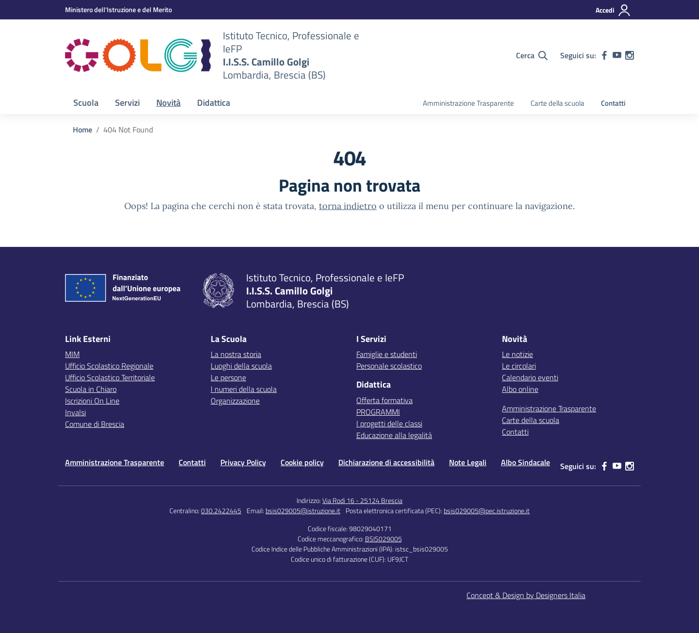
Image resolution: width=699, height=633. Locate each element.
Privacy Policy (243, 462)
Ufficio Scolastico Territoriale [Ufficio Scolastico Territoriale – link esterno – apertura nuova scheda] (110, 377)
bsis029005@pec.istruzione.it (487, 510)
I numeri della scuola (244, 389)
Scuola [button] (86, 102)
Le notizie (517, 354)
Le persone (228, 377)
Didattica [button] (213, 102)
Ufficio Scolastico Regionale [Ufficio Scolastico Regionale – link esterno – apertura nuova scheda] (109, 366)
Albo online (520, 389)
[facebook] (604, 55)
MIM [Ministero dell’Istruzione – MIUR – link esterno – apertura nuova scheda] (72, 354)
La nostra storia (236, 354)
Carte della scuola (557, 103)
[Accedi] (613, 10)
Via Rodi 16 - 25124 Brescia (362, 500)
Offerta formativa (384, 400)
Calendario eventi (530, 377)
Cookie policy (302, 462)
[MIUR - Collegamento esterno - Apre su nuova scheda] (118, 9)
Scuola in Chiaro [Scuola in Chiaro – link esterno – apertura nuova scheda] (90, 389)
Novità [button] (168, 102)
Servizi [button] (127, 102)
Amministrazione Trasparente (468, 103)
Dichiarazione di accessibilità (386, 462)
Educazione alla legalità (394, 435)
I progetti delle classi (389, 423)
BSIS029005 (383, 539)
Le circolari (519, 366)
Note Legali (467, 462)
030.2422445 (221, 510)
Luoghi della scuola (241, 366)
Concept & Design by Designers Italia (525, 595)
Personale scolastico (389, 366)
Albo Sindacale (525, 462)
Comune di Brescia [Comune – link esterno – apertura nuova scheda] (94, 424)
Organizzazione (235, 400)
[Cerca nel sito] (531, 55)
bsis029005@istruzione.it (303, 510)
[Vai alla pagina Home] (82, 129)
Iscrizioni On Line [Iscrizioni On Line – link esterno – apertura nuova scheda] (92, 400)
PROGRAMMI (378, 412)
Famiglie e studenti (386, 354)
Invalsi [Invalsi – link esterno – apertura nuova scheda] (75, 412)
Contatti (613, 103)
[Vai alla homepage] (138, 55)
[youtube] (617, 55)
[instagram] (629, 55)
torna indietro (348, 205)
